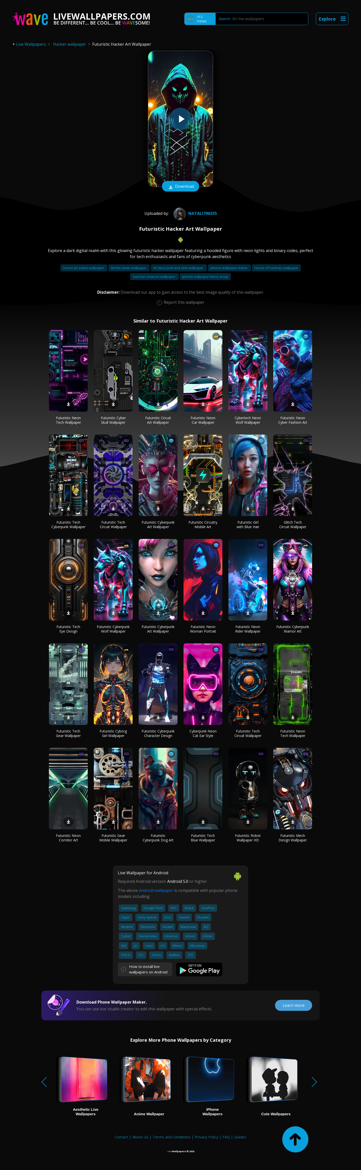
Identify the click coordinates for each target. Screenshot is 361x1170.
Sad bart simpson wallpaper (154, 276)
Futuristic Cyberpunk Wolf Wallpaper (113, 629)
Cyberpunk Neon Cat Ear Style (203, 733)
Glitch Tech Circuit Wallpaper (292, 524)
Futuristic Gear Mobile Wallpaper (113, 837)
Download (180, 186)
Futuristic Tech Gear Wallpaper (68, 733)
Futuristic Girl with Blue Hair (248, 524)
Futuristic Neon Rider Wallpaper (247, 629)
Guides (240, 1136)
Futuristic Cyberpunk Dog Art (158, 837)
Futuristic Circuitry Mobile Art (203, 524)
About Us (140, 1136)
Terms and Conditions (172, 1136)
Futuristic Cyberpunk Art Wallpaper (158, 524)
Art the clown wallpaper (129, 268)
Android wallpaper (156, 890)
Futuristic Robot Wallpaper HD (248, 837)
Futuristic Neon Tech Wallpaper (68, 420)
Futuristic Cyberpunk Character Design (158, 733)
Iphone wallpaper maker (229, 268)
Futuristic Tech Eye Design (68, 629)
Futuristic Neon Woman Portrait (203, 629)
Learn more (294, 1005)
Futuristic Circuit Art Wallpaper (158, 420)
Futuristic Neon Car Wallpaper (203, 420)
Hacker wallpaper (69, 44)
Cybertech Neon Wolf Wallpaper (248, 420)
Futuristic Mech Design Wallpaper (293, 837)
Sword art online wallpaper (84, 268)
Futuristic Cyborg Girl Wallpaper (113, 733)
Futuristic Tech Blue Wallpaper (203, 837)
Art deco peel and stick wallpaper (178, 268)
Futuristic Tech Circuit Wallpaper (113, 524)
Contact (121, 1136)
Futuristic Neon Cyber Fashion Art (292, 420)
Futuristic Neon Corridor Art (68, 837)
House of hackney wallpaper (276, 268)
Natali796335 (194, 213)
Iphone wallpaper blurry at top (205, 276)
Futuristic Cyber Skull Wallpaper (113, 420)
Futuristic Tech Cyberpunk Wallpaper (68, 524)
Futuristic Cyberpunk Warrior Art (292, 629)
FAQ (226, 1136)
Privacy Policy (206, 1136)
